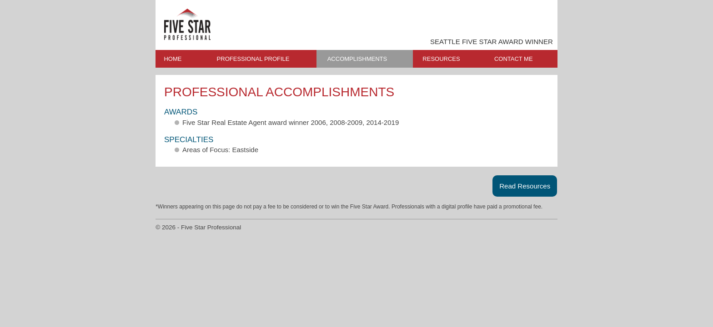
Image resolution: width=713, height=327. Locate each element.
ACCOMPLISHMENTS (357, 58)
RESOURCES (441, 58)
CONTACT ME (513, 58)
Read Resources (524, 186)
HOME (172, 58)
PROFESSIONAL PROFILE (253, 58)
